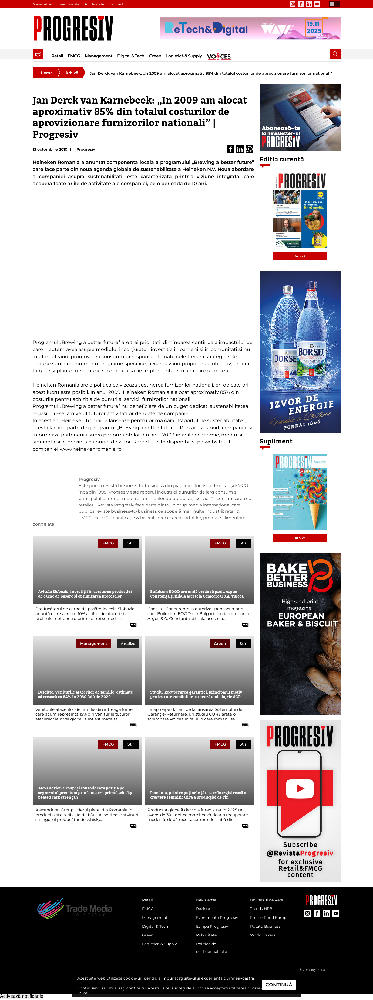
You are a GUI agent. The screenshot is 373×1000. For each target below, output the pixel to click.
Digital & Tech (130, 55)
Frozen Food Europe (270, 918)
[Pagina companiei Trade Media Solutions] (322, 903)
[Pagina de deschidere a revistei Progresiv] (76, 28)
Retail (57, 55)
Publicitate (94, 4)
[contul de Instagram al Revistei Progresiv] (293, 4)
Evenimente (68, 4)
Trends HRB (261, 909)
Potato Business (265, 927)
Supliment (276, 441)
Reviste (203, 909)
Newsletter (42, 4)
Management (98, 55)
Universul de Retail (268, 900)
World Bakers (263, 936)
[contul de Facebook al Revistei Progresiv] (301, 4)
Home (47, 72)
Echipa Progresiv (212, 927)
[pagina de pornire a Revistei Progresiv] (38, 54)
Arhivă (71, 72)
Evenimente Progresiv (218, 918)
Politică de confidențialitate (212, 949)
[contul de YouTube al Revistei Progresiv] (317, 4)
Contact (116, 4)
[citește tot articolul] (131, 623)
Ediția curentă (282, 159)
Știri (131, 543)
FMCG (74, 55)
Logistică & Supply (184, 55)
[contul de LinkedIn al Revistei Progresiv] (309, 4)
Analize (128, 643)
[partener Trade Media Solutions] (250, 28)
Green (155, 55)
